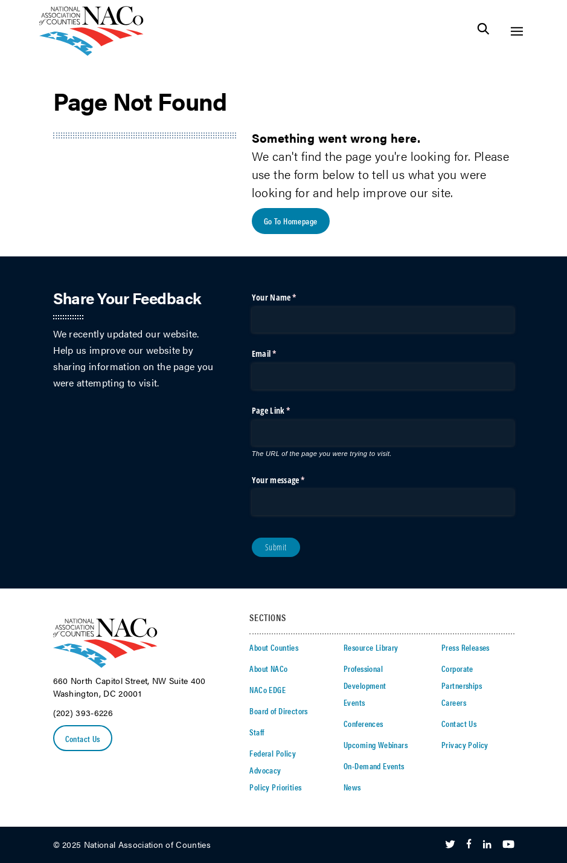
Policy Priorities (275, 787)
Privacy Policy (465, 744)
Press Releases (465, 647)
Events (354, 702)
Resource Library (371, 647)
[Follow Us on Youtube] (508, 845)
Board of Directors (278, 711)
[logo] (91, 52)
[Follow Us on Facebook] (469, 845)
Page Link (286, 411)
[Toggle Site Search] (483, 31)
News (352, 787)
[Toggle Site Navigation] (516, 31)
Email (279, 354)
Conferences (363, 723)
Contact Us (82, 738)
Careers (453, 702)
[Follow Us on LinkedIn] (487, 845)
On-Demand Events (374, 766)
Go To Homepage (291, 221)
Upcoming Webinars (376, 744)
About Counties (273, 647)
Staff (256, 732)
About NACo (268, 668)
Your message (293, 480)
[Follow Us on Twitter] (450, 845)
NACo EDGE (267, 689)
